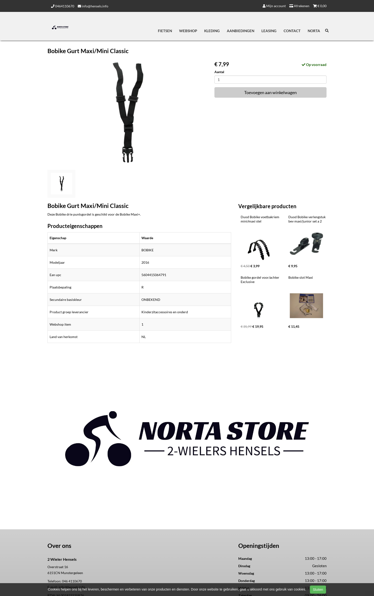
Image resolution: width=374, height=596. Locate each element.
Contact (292, 31)
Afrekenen (299, 6)
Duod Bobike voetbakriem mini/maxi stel (260, 219)
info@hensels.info (93, 6)
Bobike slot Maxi (300, 277)
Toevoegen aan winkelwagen (270, 92)
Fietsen (165, 31)
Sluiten (318, 589)
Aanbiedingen (240, 31)
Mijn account (274, 6)
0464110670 (62, 6)
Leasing (268, 31)
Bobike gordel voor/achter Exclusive (260, 279)
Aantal (219, 72)
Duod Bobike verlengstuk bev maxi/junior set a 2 (307, 219)
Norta (314, 31)
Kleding (212, 31)
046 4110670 (72, 581)
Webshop (188, 31)
